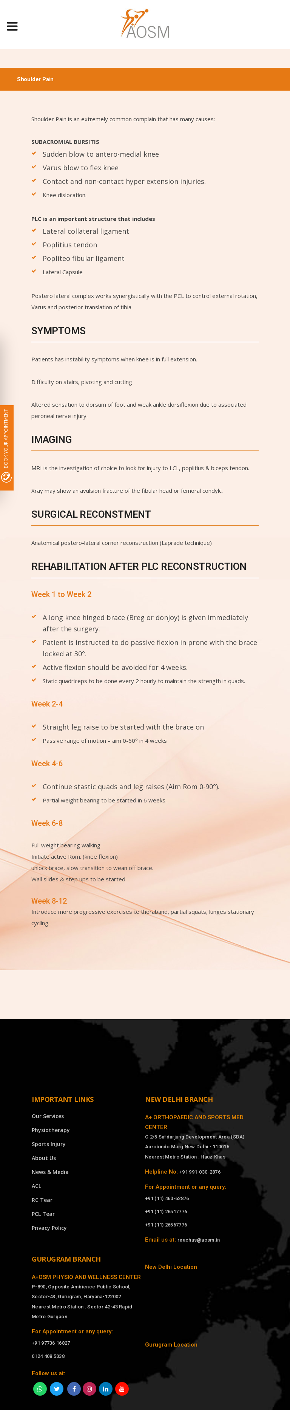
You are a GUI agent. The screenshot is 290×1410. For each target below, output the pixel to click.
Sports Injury (49, 1144)
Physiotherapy (51, 1130)
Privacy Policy (49, 1227)
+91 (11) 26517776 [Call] (166, 1211)
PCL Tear (43, 1213)
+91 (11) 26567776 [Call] (166, 1225)
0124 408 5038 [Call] (48, 1356)
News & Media (50, 1172)
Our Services (48, 1116)
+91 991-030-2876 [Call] (200, 1172)
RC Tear (42, 1199)
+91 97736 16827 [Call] (51, 1343)
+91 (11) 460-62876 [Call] (167, 1198)
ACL (36, 1185)
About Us (44, 1158)
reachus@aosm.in (198, 1240)
